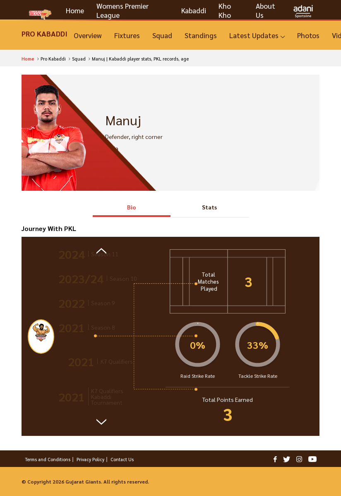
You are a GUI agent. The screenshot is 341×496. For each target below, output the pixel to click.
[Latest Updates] (257, 35)
